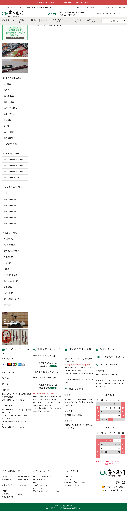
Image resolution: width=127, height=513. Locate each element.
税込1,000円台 (10, 199)
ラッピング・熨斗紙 (75, 21)
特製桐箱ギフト (39, 479)
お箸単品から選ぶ (58, 21)
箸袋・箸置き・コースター (13, 299)
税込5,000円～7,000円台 (14, 165)
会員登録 (90, 7)
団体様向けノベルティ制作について (46, 491)
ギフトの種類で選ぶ (19, 21)
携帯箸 (6, 269)
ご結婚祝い (5, 21)
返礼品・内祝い (10, 96)
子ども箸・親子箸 (10, 275)
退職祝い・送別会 (10, 108)
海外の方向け (9, 138)
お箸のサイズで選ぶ (93, 21)
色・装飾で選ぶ (9, 245)
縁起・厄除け (9, 132)
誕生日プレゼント (10, 114)
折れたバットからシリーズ (38, 21)
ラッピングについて (40, 485)
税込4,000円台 (10, 217)
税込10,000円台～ (11, 177)
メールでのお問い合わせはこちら (105, 14)
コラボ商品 (8, 287)
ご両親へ (7, 126)
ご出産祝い (8, 120)
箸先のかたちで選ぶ (11, 251)
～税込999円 (9, 193)
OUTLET (7, 305)
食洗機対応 (8, 257)
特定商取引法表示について (75, 482)
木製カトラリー (9, 293)
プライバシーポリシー (72, 485)
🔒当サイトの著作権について (114, 490)
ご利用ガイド (104, 7)
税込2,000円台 (10, 205)
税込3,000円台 (10, 211)
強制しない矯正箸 (11, 281)
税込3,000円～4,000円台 (14, 159)
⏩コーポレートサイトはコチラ (113, 487)
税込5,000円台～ (11, 223)
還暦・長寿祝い (10, 102)
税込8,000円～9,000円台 (14, 171)
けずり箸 (7, 263)
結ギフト (7, 90)
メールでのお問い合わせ (109, 357)
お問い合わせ (119, 7)
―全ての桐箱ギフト (11, 144)
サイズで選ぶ (9, 239)
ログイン (78, 7)
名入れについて (39, 488)
